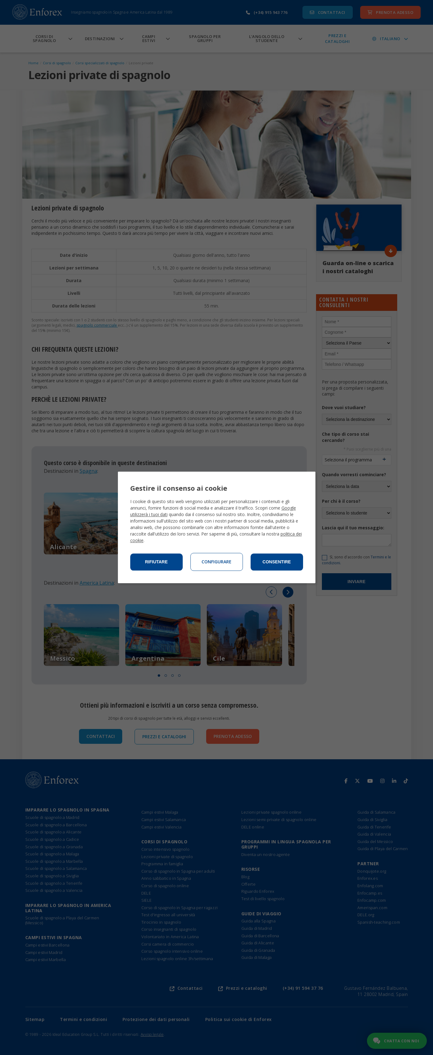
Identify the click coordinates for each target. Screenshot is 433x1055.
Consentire (277, 562)
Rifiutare (156, 562)
